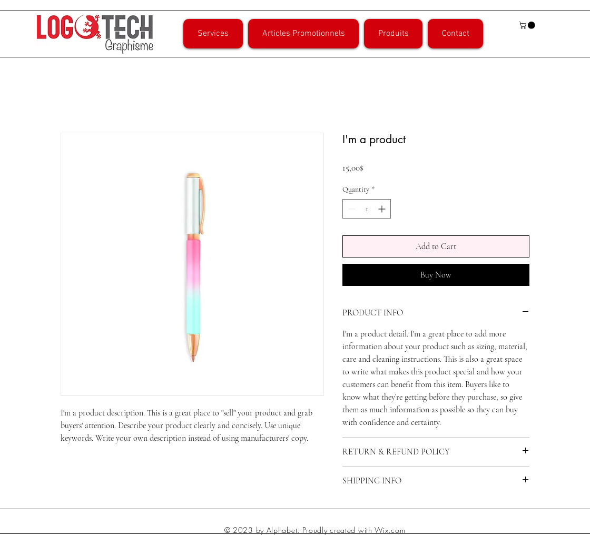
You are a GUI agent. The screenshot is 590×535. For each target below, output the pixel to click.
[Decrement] (350, 209)
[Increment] (382, 209)
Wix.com (390, 530)
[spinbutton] (366, 209)
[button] (528, 25)
